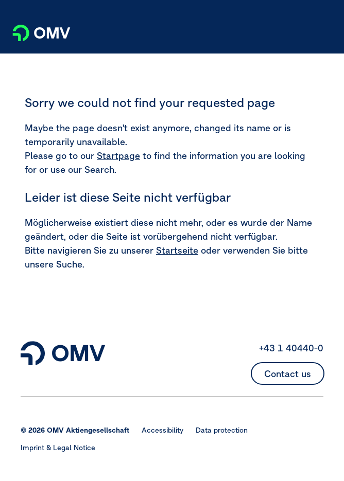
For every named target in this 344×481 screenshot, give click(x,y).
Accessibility (162, 430)
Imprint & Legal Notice (58, 447)
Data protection (222, 430)
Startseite (177, 250)
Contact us (287, 374)
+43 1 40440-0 (291, 348)
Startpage (118, 156)
